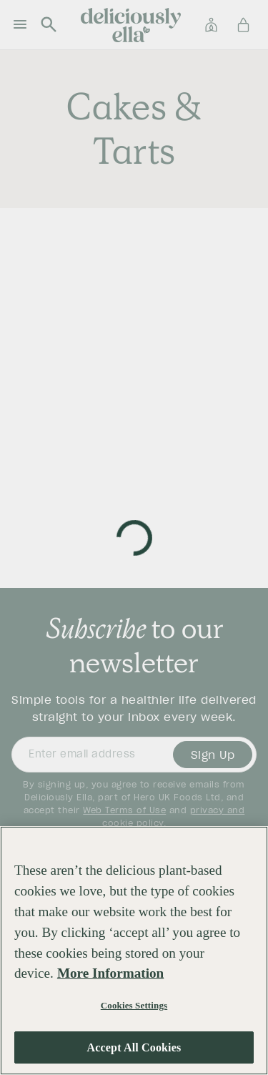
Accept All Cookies (134, 1047)
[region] (134, 950)
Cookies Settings (134, 1005)
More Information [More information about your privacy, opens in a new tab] (110, 973)
